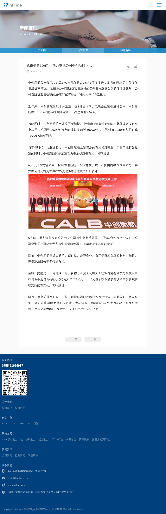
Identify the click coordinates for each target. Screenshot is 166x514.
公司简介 (7, 408)
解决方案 (7, 433)
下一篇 (92, 339)
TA (13, 423)
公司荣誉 (20, 408)
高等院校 (84, 439)
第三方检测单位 (101, 439)
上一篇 (73, 339)
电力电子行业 (27, 439)
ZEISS (21, 423)
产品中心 (7, 417)
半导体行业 (57, 439)
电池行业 (43, 439)
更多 (36, 423)
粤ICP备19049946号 (73, 509)
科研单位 (71, 439)
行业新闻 (83, 50)
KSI (29, 423)
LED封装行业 (9, 439)
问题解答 (125, 50)
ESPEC (5, 423)
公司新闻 (40, 50)
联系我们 (7, 465)
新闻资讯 (7, 449)
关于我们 (7, 401)
